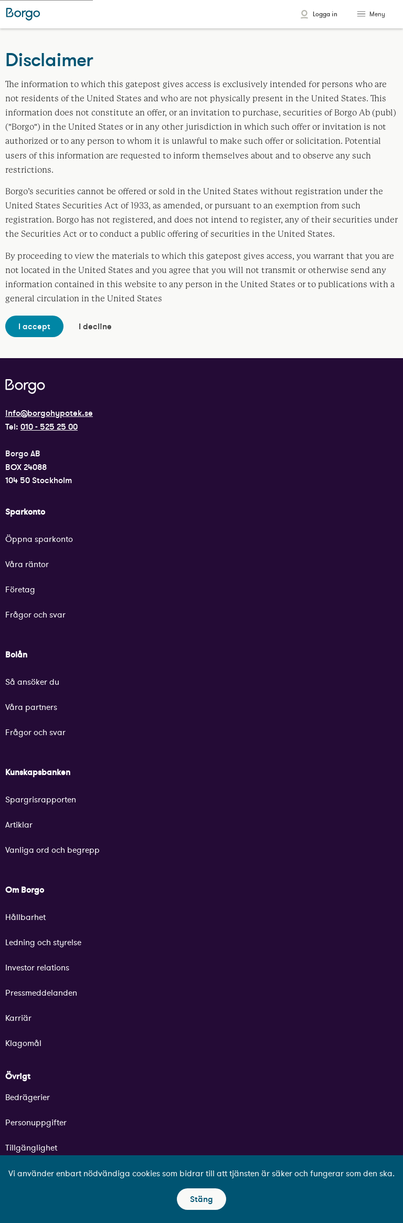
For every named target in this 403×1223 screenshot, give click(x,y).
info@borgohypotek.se (49, 412)
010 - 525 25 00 (49, 426)
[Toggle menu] (362, 14)
